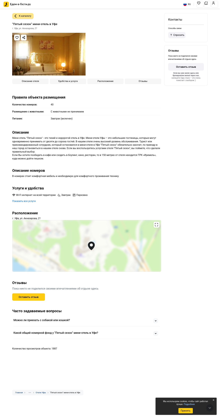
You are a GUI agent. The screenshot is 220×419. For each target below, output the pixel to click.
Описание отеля (30, 81)
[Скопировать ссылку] (24, 37)
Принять (185, 410)
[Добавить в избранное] (17, 37)
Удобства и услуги (68, 81)
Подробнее (189, 404)
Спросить (176, 35)
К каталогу (21, 16)
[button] (200, 4)
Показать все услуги (24, 201)
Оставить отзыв (28, 297)
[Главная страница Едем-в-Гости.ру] (17, 4)
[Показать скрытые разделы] (30, 392)
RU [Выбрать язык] (187, 4)
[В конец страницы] (209, 407)
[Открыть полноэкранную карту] (86, 246)
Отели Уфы (41, 392)
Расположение (105, 81)
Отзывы (143, 81)
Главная (19, 392)
